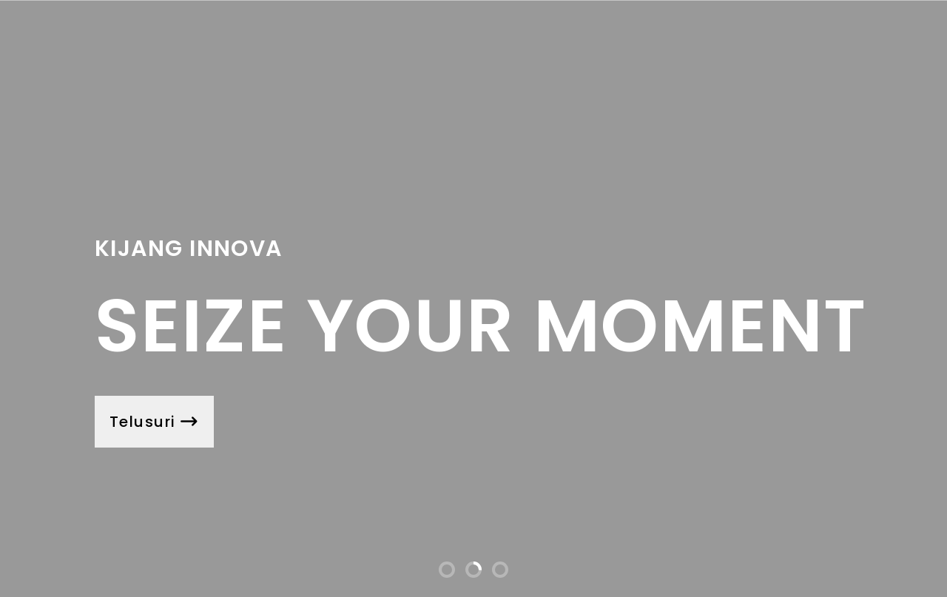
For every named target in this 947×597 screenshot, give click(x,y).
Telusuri (154, 421)
